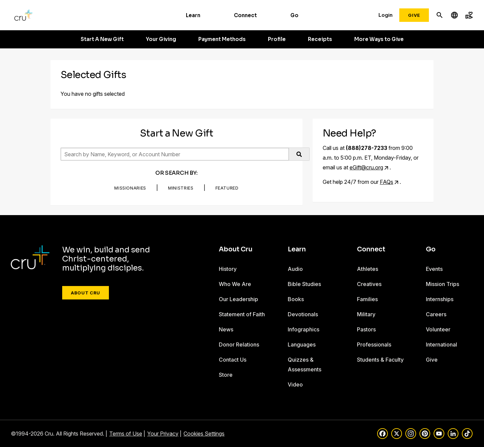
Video (295, 384)
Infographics (303, 329)
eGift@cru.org (366, 167)
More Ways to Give (379, 39)
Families (367, 299)
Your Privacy (162, 433)
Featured (227, 188)
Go (294, 15)
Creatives (369, 284)
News (226, 329)
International (441, 344)
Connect (245, 15)
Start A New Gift (102, 39)
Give (414, 15)
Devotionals (303, 314)
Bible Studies (304, 284)
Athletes (367, 269)
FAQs (386, 181)
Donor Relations (239, 344)
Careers (436, 314)
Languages (302, 344)
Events (434, 269)
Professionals (374, 344)
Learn (193, 15)
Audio (295, 269)
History (228, 269)
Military (366, 314)
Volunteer (438, 329)
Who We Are (235, 284)
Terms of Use (125, 433)
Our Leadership (238, 299)
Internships (439, 299)
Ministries (181, 188)
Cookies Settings (204, 433)
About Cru (85, 292)
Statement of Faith (242, 314)
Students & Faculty (380, 359)
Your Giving (161, 39)
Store (226, 374)
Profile (277, 39)
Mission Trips (442, 284)
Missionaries (130, 188)
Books (296, 299)
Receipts (320, 39)
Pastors (366, 329)
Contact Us (232, 359)
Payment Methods (222, 39)
